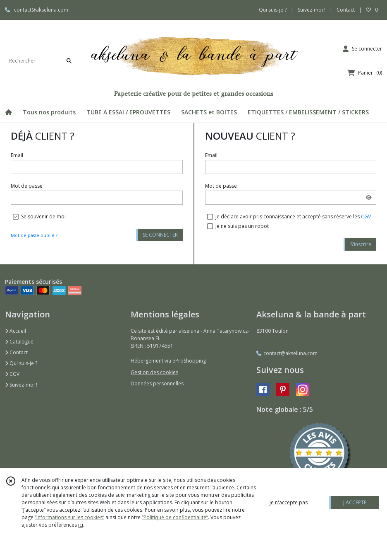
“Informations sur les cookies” (69, 517)
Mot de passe (27, 185)
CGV (366, 216)
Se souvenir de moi (43, 216)
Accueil (15, 330)
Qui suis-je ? (21, 363)
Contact (346, 9)
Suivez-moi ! (21, 384)
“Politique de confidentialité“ (175, 517)
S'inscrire (360, 244)
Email (17, 155)
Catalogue (19, 341)
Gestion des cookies (154, 372)
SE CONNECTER (160, 234)
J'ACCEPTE (354, 502)
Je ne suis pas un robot (242, 226)
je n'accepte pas (289, 502)
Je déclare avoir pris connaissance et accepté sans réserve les (293, 216)
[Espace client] (362, 49)
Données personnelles (157, 383)
